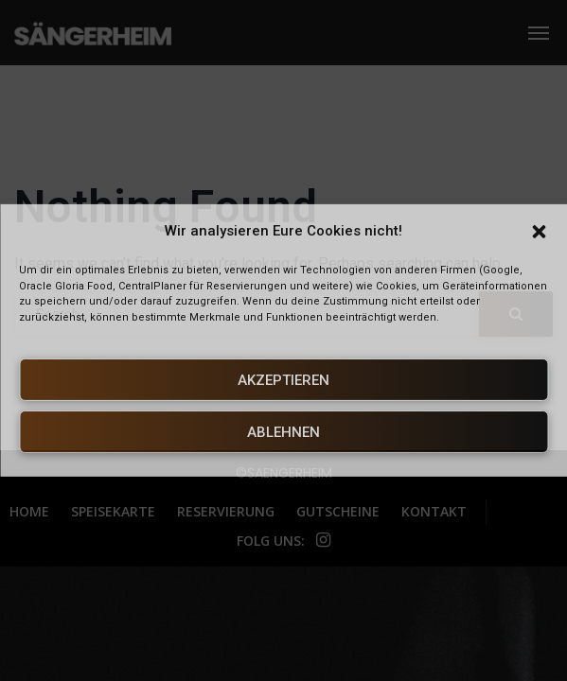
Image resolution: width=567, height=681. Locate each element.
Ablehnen (283, 432)
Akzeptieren (283, 380)
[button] (538, 231)
